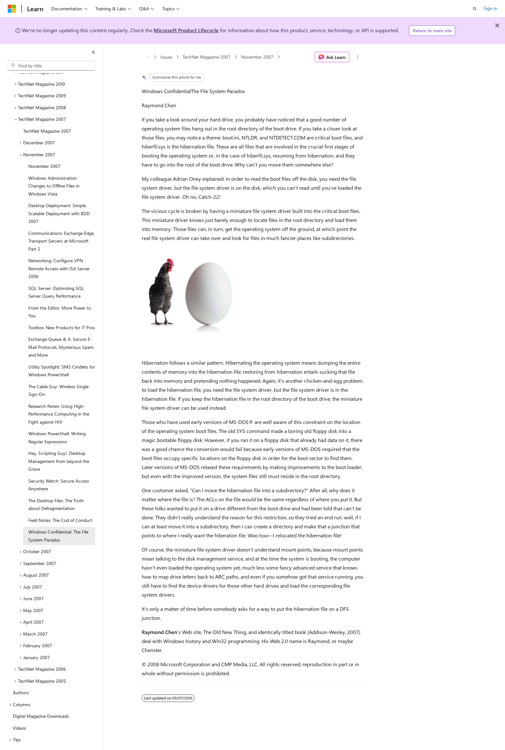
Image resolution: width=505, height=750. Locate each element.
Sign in (490, 8)
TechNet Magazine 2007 (207, 57)
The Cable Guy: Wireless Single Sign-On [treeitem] (58, 373)
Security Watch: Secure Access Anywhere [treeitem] (58, 467)
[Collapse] (93, 52)
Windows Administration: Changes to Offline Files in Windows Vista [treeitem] (54, 168)
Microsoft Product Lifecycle (186, 30)
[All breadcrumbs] (147, 57)
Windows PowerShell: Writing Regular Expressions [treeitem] (57, 420)
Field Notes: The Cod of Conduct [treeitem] (60, 502)
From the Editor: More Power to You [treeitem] (59, 294)
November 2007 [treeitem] (44, 148)
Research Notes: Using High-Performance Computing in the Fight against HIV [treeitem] (58, 396)
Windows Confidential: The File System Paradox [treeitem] (58, 518)
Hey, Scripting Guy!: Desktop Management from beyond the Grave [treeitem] (58, 443)
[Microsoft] (12, 9)
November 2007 (257, 57)
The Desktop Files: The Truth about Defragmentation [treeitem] (56, 487)
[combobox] (51, 66)
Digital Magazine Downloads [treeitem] (41, 698)
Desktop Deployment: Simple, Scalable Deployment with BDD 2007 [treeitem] (59, 196)
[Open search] (474, 8)
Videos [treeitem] (19, 710)
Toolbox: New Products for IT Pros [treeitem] (61, 310)
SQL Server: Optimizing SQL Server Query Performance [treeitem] (56, 274)
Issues (166, 57)
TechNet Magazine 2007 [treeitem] (47, 113)
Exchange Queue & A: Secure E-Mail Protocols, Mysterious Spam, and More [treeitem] (61, 329)
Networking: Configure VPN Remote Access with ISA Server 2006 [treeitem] (59, 251)
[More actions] (357, 57)
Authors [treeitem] (21, 675)
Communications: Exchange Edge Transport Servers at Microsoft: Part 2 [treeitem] (61, 223)
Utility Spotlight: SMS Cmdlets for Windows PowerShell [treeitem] (61, 353)
